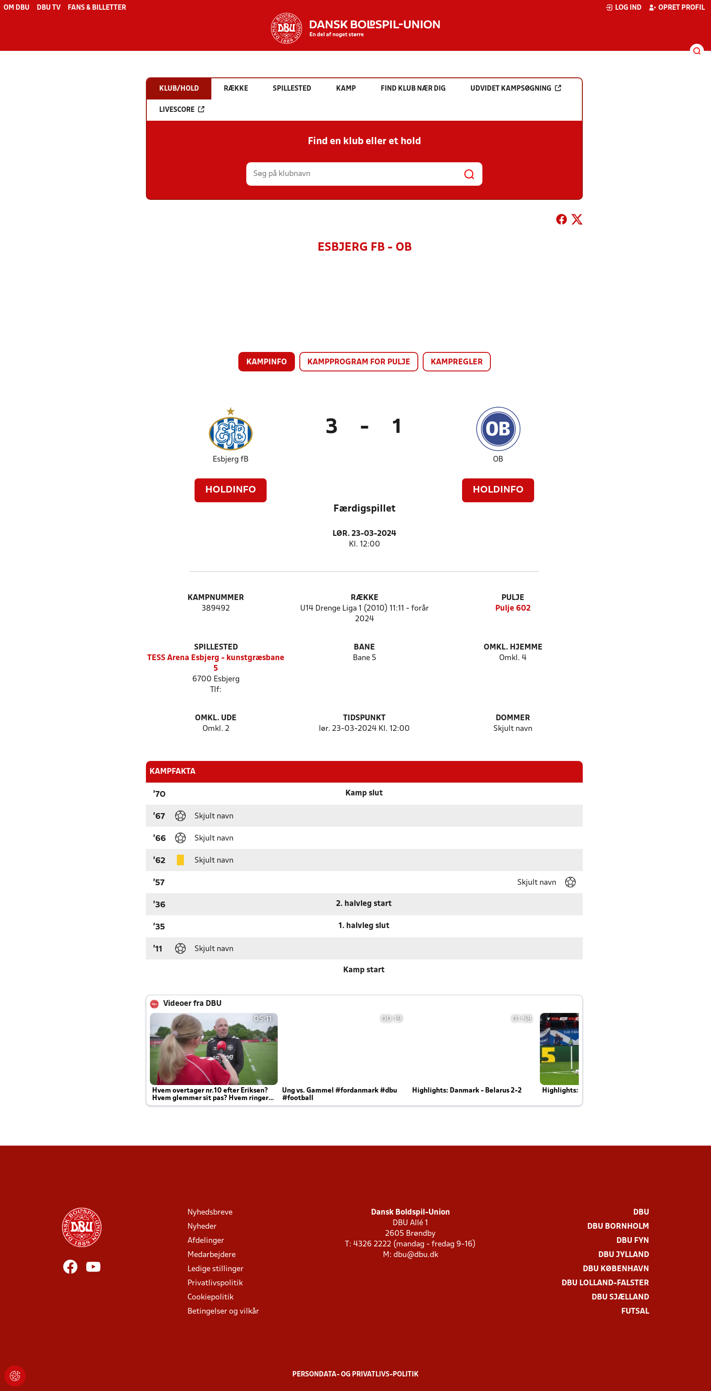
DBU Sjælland (620, 1297)
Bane (364, 647)
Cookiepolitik (210, 1297)
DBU (641, 1212)
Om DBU (17, 8)
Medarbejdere (211, 1255)
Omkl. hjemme (513, 647)
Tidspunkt (364, 718)
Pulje (512, 598)
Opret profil (677, 7)
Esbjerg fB (230, 459)
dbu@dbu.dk (416, 1255)
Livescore (181, 109)
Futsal (635, 1311)
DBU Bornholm (618, 1226)
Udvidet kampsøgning (515, 88)
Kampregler (457, 362)
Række (364, 598)
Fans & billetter (97, 8)
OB (498, 459)
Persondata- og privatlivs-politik (355, 1375)
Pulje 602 (513, 608)
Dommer (513, 718)
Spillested (216, 647)
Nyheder (202, 1226)
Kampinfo (266, 362)
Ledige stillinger (215, 1269)
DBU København (616, 1269)
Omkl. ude (216, 718)
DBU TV (49, 8)
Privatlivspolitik (215, 1283)
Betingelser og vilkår (223, 1311)
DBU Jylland (623, 1255)
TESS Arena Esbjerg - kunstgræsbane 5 (215, 663)
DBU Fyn (632, 1241)
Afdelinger (205, 1241)
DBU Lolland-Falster (605, 1283)
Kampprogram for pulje (358, 362)
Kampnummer (215, 598)
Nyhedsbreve (210, 1212)
